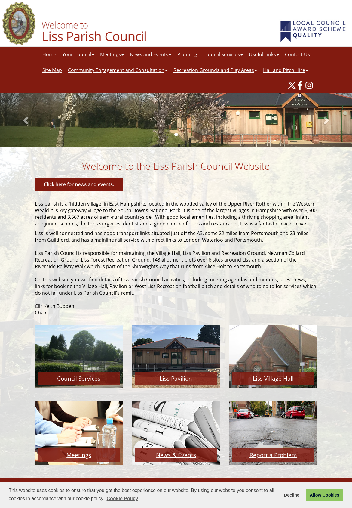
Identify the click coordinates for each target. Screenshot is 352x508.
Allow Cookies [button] (324, 495)
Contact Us (297, 54)
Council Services (223, 54)
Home (49, 54)
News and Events (150, 54)
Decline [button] (291, 495)
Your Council (78, 54)
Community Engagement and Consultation (117, 70)
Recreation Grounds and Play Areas (215, 70)
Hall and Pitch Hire (285, 70)
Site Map (52, 70)
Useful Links (264, 54)
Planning (187, 54)
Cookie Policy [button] (122, 498)
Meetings (112, 54)
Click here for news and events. (79, 184)
